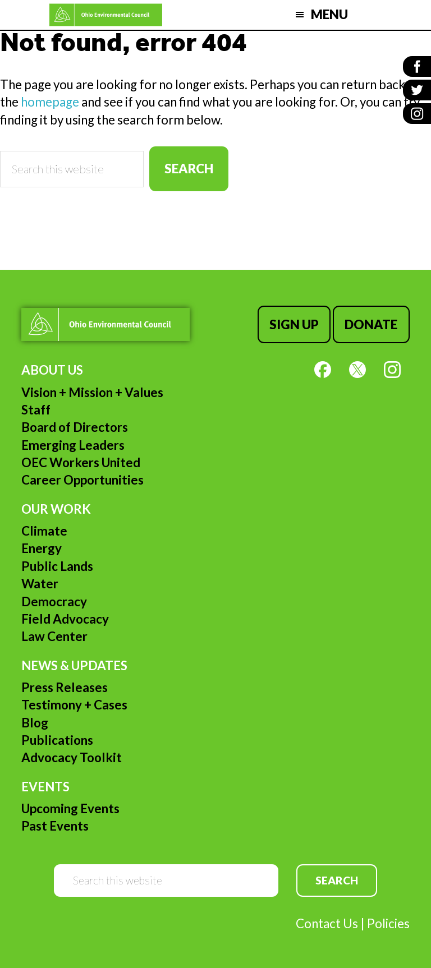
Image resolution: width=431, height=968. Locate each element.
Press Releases (64, 687)
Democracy (54, 601)
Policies (388, 923)
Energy (41, 548)
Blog (34, 722)
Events (45, 786)
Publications (57, 740)
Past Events (55, 825)
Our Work (56, 509)
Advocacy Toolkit (71, 757)
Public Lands (57, 566)
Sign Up (294, 324)
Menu (329, 14)
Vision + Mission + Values (92, 392)
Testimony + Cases (74, 704)
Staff (36, 409)
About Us (52, 369)
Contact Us (327, 923)
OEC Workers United (80, 462)
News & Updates (74, 665)
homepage (50, 101)
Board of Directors (74, 427)
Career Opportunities (82, 479)
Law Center (54, 636)
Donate (371, 324)
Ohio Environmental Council (106, 15)
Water (39, 583)
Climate (44, 530)
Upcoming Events (70, 808)
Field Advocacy (65, 618)
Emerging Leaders (73, 445)
